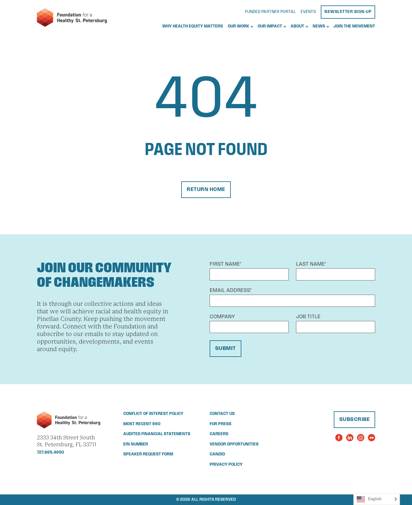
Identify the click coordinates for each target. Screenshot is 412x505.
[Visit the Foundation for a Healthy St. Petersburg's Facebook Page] (339, 437)
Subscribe (354, 419)
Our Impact (270, 26)
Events (308, 12)
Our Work (238, 26)
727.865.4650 (50, 452)
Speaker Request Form (148, 454)
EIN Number (135, 444)
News (319, 26)
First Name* (225, 264)
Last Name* (311, 264)
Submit (225, 348)
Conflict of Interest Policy (153, 414)
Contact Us (222, 414)
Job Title (308, 317)
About (297, 26)
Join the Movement (354, 26)
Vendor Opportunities (234, 444)
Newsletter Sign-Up (348, 12)
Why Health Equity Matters (192, 26)
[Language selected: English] (376, 499)
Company (222, 317)
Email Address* (231, 290)
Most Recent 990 (141, 424)
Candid (217, 454)
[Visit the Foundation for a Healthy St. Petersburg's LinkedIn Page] (349, 437)
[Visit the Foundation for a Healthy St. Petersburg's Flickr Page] (371, 437)
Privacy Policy (226, 464)
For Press (220, 424)
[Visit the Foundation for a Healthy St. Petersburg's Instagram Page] (360, 437)
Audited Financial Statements (156, 434)
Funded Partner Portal (270, 12)
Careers (219, 434)
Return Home (206, 190)
